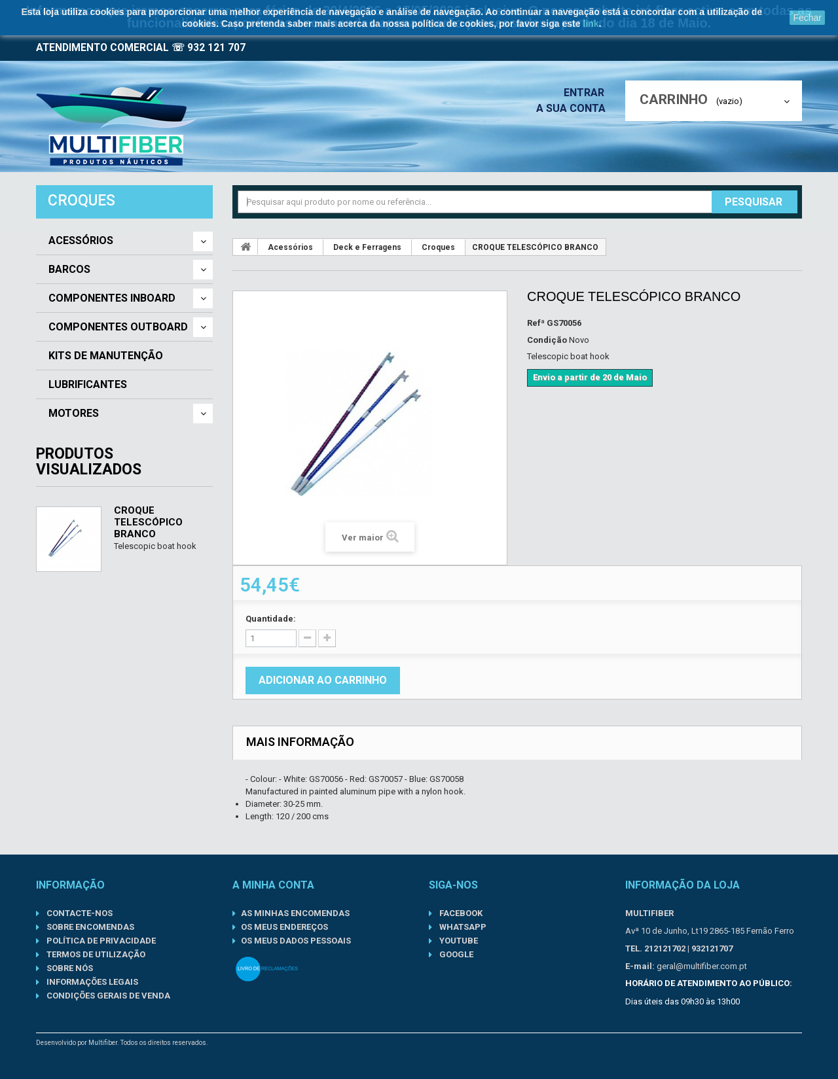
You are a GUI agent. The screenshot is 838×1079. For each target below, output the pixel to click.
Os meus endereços (284, 927)
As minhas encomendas (295, 913)
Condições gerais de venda (107, 995)
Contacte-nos (79, 913)
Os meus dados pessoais (296, 941)
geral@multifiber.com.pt (702, 966)
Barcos (69, 269)
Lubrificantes (87, 385)
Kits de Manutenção (105, 356)
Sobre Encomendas (89, 927)
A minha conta (273, 885)
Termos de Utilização (95, 954)
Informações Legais (91, 982)
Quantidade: (271, 619)
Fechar (807, 17)
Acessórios (80, 241)
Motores (73, 413)
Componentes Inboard (111, 298)
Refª (536, 323)
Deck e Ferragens (367, 247)
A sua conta (574, 108)
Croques (438, 247)
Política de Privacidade (100, 941)
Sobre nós (69, 968)
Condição (547, 340)
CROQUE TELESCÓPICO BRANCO (148, 522)
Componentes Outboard (118, 327)
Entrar (588, 92)
